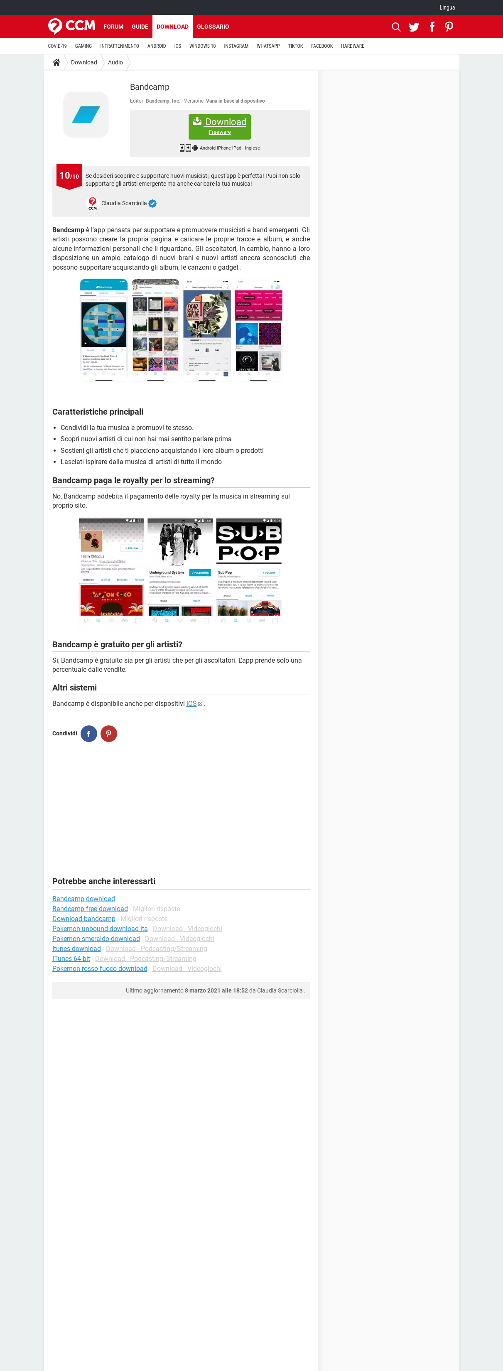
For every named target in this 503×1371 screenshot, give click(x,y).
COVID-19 (57, 46)
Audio (115, 62)
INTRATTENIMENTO (119, 46)
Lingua (447, 7)
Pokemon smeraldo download (96, 939)
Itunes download (76, 949)
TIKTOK (295, 46)
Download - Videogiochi (187, 929)
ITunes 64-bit (71, 959)
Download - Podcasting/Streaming (156, 949)
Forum (113, 26)
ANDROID (156, 46)
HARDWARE (352, 46)
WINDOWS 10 (202, 46)
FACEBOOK (322, 46)
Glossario (213, 26)
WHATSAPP (268, 46)
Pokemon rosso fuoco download (99, 969)
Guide (140, 26)
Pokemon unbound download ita (100, 929)
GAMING (83, 46)
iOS (177, 46)
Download (173, 26)
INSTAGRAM (236, 46)
